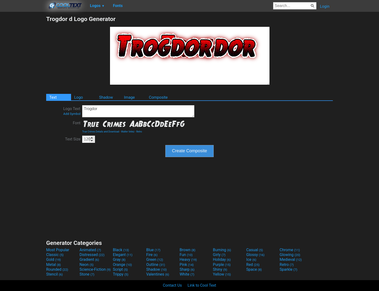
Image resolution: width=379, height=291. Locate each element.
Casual (254, 250)
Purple (222, 264)
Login (324, 6)
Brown (187, 250)
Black (121, 250)
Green (154, 259)
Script (120, 269)
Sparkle (288, 269)
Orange (122, 264)
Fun (186, 254)
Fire (152, 254)
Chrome (290, 250)
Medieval (291, 259)
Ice (251, 259)
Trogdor (138, 111)
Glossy (255, 254)
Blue (153, 250)
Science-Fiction (95, 269)
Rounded (57, 269)
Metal (53, 264)
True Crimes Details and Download (100, 131)
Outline (155, 264)
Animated (90, 250)
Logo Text (71, 111)
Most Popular (57, 250)
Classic (55, 254)
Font (76, 123)
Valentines (157, 274)
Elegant (122, 254)
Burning (222, 250)
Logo (78, 97)
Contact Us (172, 285)
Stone (87, 274)
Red (253, 264)
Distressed (92, 254)
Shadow (106, 97)
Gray (119, 259)
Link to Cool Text (202, 285)
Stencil (54, 274)
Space (254, 269)
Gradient (89, 259)
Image (129, 97)
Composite (158, 97)
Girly (219, 254)
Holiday (222, 259)
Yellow (222, 274)
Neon (87, 264)
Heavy (188, 259)
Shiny (220, 269)
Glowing (290, 254)
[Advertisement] (23, 87)
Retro (139, 131)
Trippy (120, 274)
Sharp (187, 269)
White (187, 274)
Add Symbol (71, 114)
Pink (187, 264)
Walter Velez (127, 131)
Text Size (72, 139)
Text (53, 97)
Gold (53, 259)
